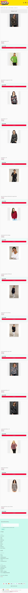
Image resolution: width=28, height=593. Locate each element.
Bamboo (1, 541)
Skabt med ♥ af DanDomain (14, 591)
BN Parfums (2, 546)
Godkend (3, 529)
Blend (1, 545)
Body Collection (2, 548)
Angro (1, 537)
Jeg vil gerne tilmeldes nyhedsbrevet (10, 527)
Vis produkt (14, 47)
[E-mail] (10, 525)
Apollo (1, 538)
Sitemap (1, 576)
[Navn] (10, 524)
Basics (1, 542)
